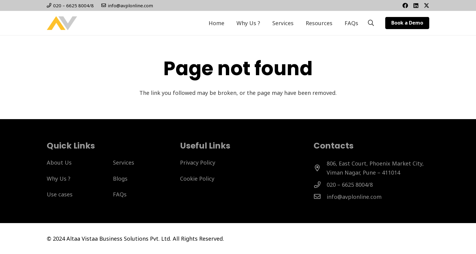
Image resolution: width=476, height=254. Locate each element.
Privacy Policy (197, 162)
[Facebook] (405, 5)
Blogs (120, 178)
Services (123, 162)
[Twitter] (426, 5)
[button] (371, 23)
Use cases (60, 194)
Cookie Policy (197, 178)
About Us (59, 162)
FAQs (120, 194)
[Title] (415, 5)
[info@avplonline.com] (320, 196)
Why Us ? (58, 178)
